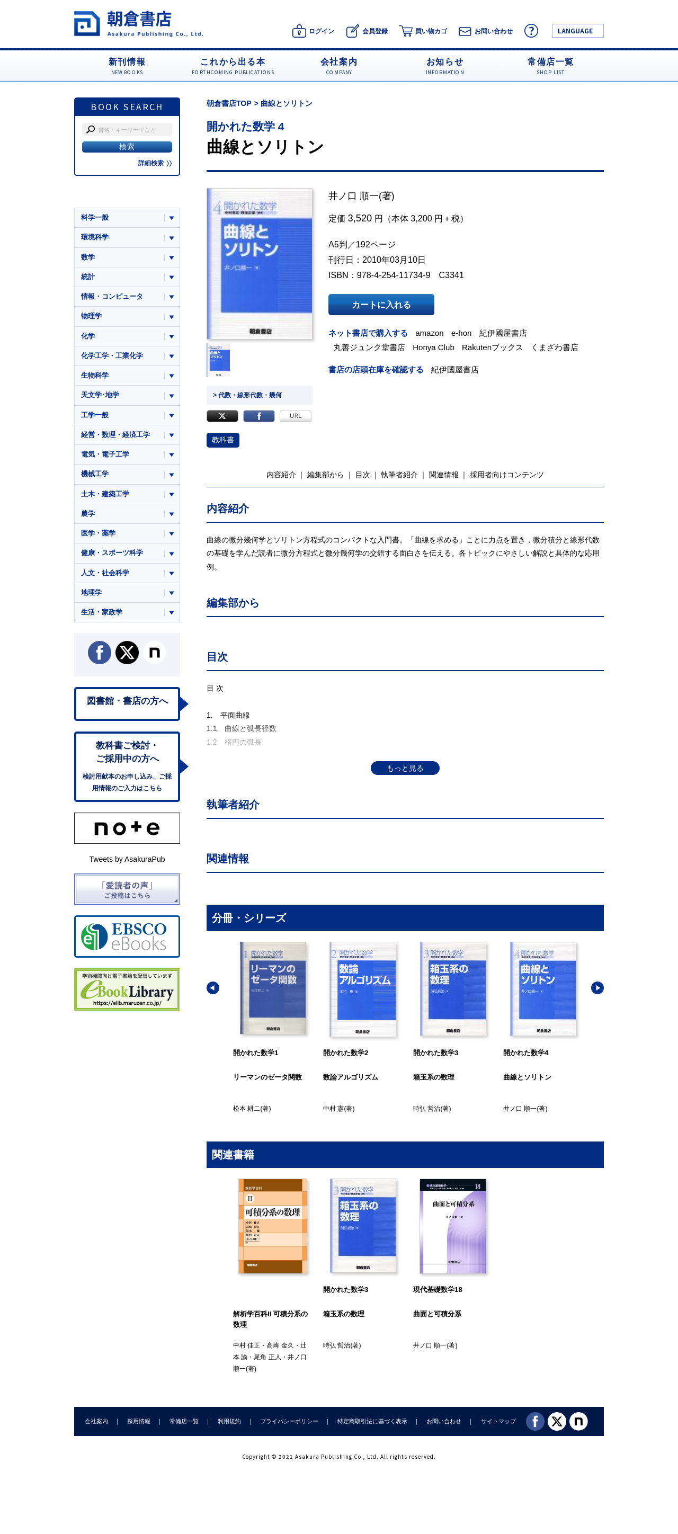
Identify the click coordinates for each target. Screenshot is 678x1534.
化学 (88, 336)
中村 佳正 (246, 1345)
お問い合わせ (443, 1421)
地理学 (91, 592)
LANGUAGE (575, 30)
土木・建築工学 (105, 494)
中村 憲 (333, 1108)
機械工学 (95, 474)
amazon (429, 332)
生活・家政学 (101, 612)
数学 (88, 257)
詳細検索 (155, 163)
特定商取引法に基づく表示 (372, 1421)
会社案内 (96, 1421)
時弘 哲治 (426, 1108)
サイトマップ (498, 1421)
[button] (213, 988)
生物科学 (95, 375)
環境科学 (95, 237)
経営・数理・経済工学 (115, 435)
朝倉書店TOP (229, 103)
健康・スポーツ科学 (112, 553)
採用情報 (138, 1421)
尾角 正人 (267, 1357)
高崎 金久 (279, 1345)
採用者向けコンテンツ (507, 474)
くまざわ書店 (554, 347)
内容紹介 (281, 474)
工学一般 (95, 415)
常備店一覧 (184, 1421)
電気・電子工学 (105, 454)
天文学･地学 (100, 395)
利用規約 (229, 1421)
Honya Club (433, 347)
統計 (88, 277)
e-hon (461, 332)
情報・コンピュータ (112, 296)
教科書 (223, 439)
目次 (362, 474)
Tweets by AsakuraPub (127, 859)
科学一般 (95, 217)
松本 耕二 (246, 1108)
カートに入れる (381, 304)
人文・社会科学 (105, 573)
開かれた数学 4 (245, 126)
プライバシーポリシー (289, 1421)
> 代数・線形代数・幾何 (247, 395)
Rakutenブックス (492, 347)
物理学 (91, 316)
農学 (88, 514)
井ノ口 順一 (353, 196)
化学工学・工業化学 (112, 356)
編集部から (325, 474)
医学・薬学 (98, 533)
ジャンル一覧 (101, 197)
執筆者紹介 (399, 474)
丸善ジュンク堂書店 (369, 347)
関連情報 (444, 474)
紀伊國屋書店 (503, 332)
